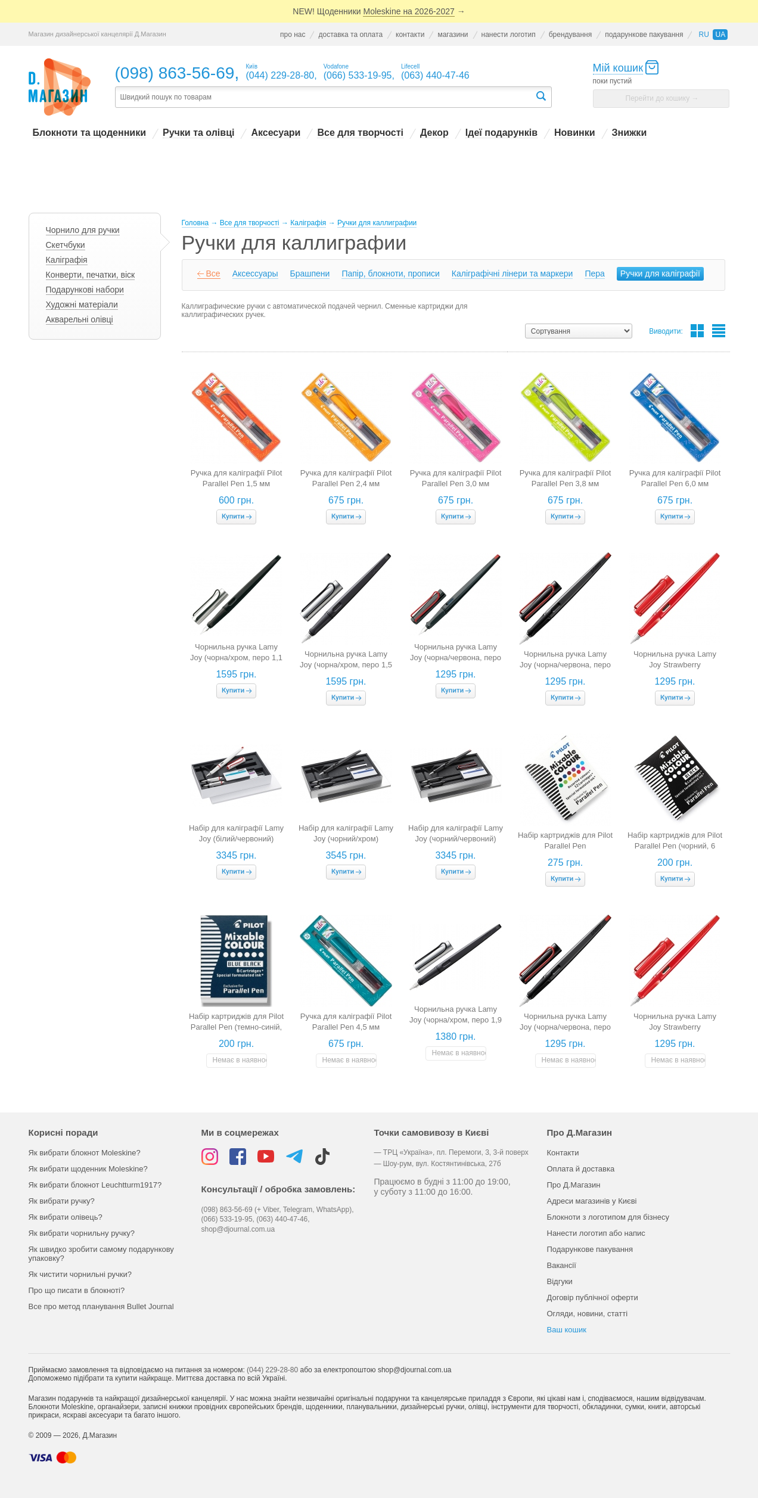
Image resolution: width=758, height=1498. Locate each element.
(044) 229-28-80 (272, 1370)
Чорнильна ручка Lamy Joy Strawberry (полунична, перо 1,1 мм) (675, 664)
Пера (594, 273)
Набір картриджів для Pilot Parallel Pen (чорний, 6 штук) (674, 846)
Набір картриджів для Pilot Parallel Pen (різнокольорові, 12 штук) (565, 846)
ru (703, 34)
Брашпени (310, 273)
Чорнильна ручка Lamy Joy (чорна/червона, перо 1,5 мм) (565, 664)
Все (213, 273)
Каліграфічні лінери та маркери (512, 273)
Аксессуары (255, 273)
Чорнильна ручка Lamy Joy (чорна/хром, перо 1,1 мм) (236, 657)
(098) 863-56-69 (175, 73)
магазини (452, 34)
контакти (410, 34)
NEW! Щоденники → (379, 12)
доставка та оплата (350, 34)
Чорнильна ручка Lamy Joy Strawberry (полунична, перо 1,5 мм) (675, 1027)
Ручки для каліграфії (660, 273)
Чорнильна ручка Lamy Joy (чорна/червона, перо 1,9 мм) (565, 1027)
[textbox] (325, 97)
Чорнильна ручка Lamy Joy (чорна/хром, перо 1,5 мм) (346, 664)
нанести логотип (508, 34)
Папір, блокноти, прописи (390, 273)
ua (720, 34)
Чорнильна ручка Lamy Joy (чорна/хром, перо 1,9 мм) (455, 1020)
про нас (292, 34)
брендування (570, 34)
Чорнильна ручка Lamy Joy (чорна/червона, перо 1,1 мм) (455, 657)
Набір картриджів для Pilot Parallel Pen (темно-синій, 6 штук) (236, 1027)
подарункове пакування (644, 34)
